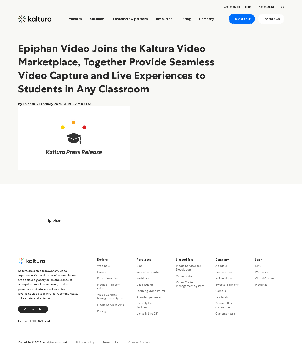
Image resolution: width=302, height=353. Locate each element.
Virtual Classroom (266, 278)
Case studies (145, 285)
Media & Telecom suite (108, 286)
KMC (258, 266)
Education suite (107, 278)
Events (101, 272)
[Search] (282, 6)
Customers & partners (130, 19)
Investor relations (227, 285)
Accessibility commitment (224, 305)
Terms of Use (111, 342)
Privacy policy (85, 342)
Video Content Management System (111, 296)
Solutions (97, 19)
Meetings (261, 285)
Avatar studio (232, 6)
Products (75, 19)
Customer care (225, 313)
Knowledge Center (149, 297)
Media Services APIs (110, 305)
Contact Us (271, 19)
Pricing (186, 19)
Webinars (103, 266)
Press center (223, 272)
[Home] (34, 19)
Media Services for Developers (188, 267)
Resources (164, 19)
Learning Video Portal (151, 291)
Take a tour (242, 19)
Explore (102, 259)
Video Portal (184, 276)
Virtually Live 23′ (147, 313)
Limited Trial (185, 259)
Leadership (222, 297)
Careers (220, 291)
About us (221, 266)
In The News (223, 278)
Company (206, 19)
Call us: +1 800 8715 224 (34, 321)
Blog (139, 266)
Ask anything (267, 6)
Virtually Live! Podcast (145, 305)
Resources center (148, 272)
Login (259, 259)
